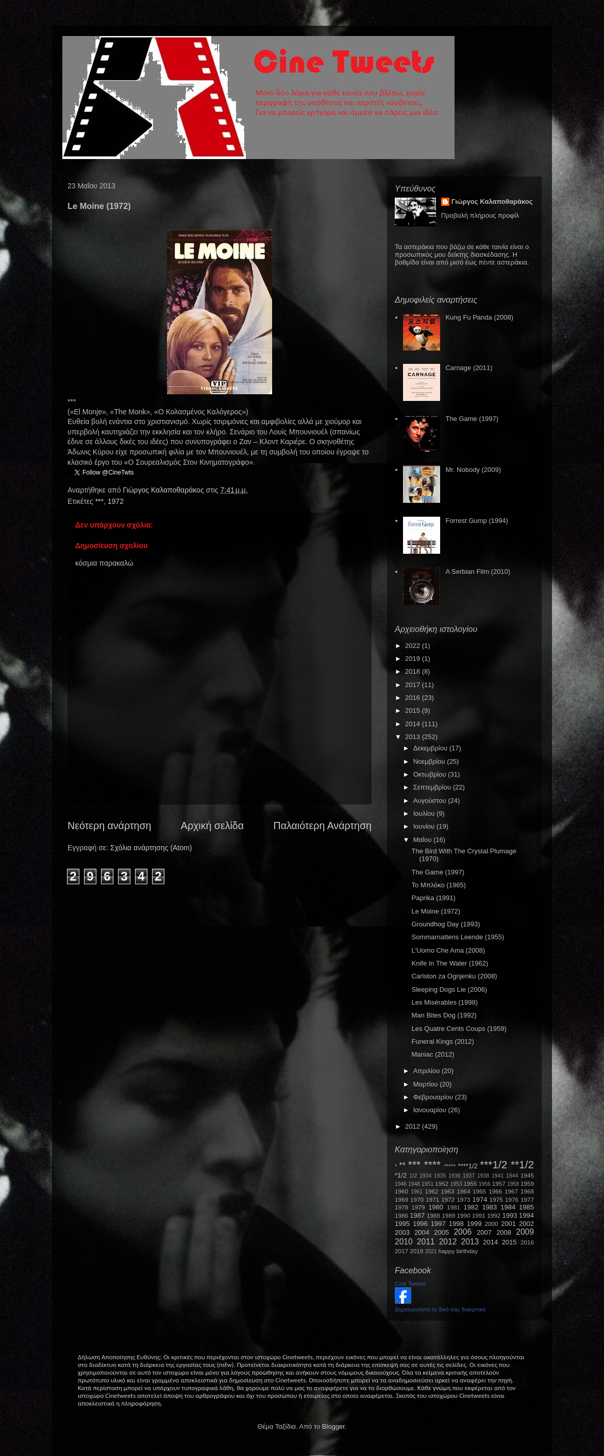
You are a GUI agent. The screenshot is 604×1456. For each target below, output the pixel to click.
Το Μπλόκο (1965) (438, 885)
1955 (470, 1183)
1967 (511, 1191)
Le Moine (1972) (435, 911)
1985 (526, 1207)
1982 (471, 1207)
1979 (418, 1207)
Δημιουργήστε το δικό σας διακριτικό (440, 1309)
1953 (456, 1184)
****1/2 (467, 1166)
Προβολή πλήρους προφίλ (480, 215)
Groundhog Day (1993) (445, 924)
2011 (426, 1241)
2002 (526, 1223)
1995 (402, 1223)
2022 (413, 646)
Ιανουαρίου (430, 1110)
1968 (527, 1191)
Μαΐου (423, 840)
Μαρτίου (426, 1084)
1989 (448, 1215)
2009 (525, 1231)
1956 (485, 1184)
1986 (401, 1215)
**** (432, 1164)
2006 (463, 1231)
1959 (527, 1183)
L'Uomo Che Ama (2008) (448, 950)
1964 (463, 1191)
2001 (508, 1223)
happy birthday (458, 1251)
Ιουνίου (425, 826)
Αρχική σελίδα (212, 825)
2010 (404, 1241)
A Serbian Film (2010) (477, 571)
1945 (527, 1175)
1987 (417, 1215)
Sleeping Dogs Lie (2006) (449, 989)
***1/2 (493, 1164)
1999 (474, 1223)
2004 (421, 1232)
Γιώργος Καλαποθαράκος (164, 490)
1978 (401, 1207)
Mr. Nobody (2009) (473, 469)
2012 (413, 1126)
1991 (478, 1215)
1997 (438, 1223)
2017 (413, 685)
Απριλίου (427, 1071)
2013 (413, 737)
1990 (464, 1215)
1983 (489, 1207)
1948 (414, 1184)
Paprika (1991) (433, 898)
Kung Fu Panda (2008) (479, 317)
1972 (116, 501)
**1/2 (522, 1164)
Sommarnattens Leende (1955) (457, 937)
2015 (413, 710)
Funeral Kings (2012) (442, 1041)
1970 (417, 1199)
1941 (498, 1176)
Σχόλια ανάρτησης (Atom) (151, 848)
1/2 (413, 1176)
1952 (441, 1183)
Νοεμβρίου (430, 761)
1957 (499, 1183)
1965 (479, 1191)
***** (450, 1166)
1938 (483, 1176)
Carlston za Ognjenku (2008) (454, 976)
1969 (401, 1199)
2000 (491, 1223)
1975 (496, 1199)
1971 (432, 1199)
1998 (456, 1223)
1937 (469, 1176)
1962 (432, 1191)
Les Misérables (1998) (444, 1002)
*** (99, 501)
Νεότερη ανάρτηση (109, 825)
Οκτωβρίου (430, 774)
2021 (431, 1251)
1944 (512, 1176)
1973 (463, 1199)
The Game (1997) (471, 419)
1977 (527, 1199)
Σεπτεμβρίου (433, 787)
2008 (503, 1232)
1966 (495, 1191)
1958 (513, 1184)
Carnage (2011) (468, 368)
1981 (453, 1207)
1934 (425, 1176)
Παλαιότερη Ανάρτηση (323, 825)
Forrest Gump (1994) (476, 520)
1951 (427, 1184)
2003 (402, 1232)
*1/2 (401, 1175)
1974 (479, 1199)
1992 (493, 1215)
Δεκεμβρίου (431, 748)
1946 (401, 1184)
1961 (417, 1192)
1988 (433, 1215)
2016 (413, 697)
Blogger (333, 1426)
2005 (441, 1232)
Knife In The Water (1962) (449, 963)
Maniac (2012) (432, 1054)
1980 (435, 1207)
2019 (413, 658)
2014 (413, 724)
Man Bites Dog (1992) (443, 1015)
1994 (526, 1215)
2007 (484, 1232)
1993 (509, 1215)
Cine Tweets (410, 1283)
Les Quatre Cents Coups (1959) (458, 1028)
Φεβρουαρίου (434, 1097)
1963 (447, 1191)
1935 (440, 1176)
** (402, 1165)
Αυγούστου (430, 800)
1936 (454, 1176)
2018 (413, 671)
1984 (507, 1207)
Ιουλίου (425, 813)
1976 (511, 1199)
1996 (420, 1223)
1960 (401, 1191)
